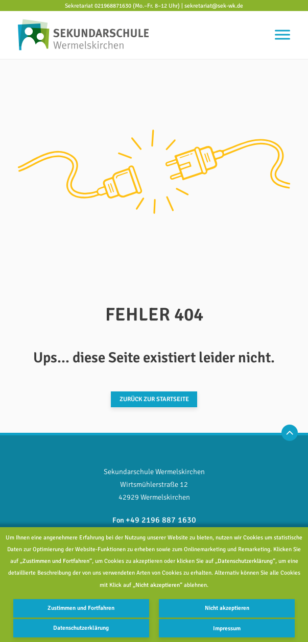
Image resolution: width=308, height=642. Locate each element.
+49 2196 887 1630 (161, 519)
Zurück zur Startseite (154, 399)
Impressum (227, 628)
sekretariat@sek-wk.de (213, 5)
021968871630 (112, 5)
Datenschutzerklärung (81, 628)
